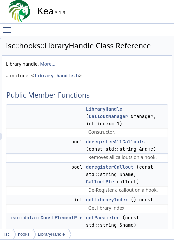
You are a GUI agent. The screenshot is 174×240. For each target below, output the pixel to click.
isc (7, 234)
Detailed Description (149, 120)
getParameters (149, 91)
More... (107, 82)
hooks (24, 234)
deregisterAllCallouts (154, 54)
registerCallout (149, 98)
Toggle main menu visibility (9, 27)
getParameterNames (154, 83)
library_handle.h (91, 102)
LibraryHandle (148, 47)
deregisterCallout (151, 61)
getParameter (148, 76)
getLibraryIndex (150, 69)
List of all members (148, 215)
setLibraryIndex (150, 113)
